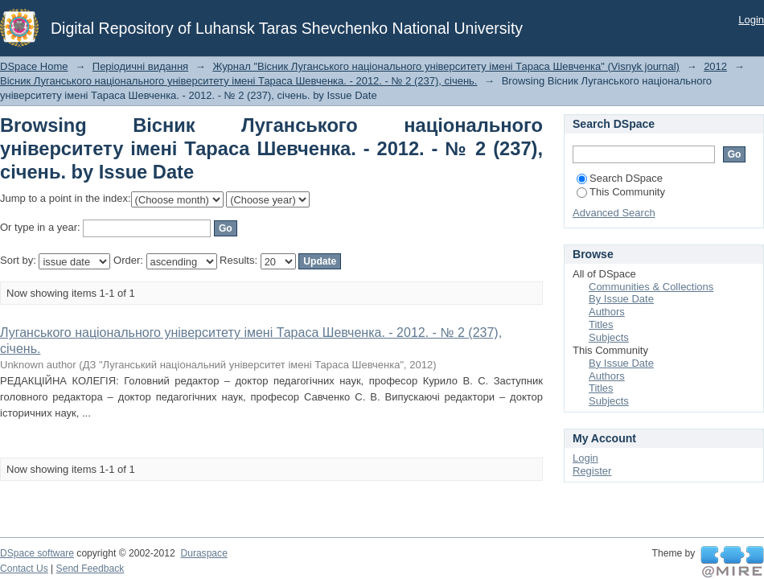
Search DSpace (620, 178)
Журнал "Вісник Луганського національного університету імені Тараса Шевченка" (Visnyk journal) (446, 66)
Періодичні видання (140, 66)
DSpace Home (34, 66)
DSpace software (37, 553)
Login (751, 20)
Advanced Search (614, 213)
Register (592, 471)
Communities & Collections (651, 287)
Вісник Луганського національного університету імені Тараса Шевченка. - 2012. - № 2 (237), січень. (238, 81)
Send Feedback (90, 568)
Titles (601, 324)
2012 (715, 66)
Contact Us (24, 568)
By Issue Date (621, 299)
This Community (621, 192)
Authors (607, 312)
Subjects (609, 337)
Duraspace (203, 553)
